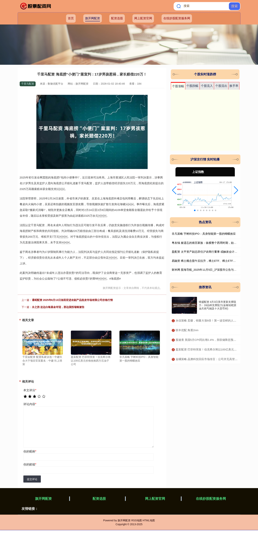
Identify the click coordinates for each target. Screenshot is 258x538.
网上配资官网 (143, 18)
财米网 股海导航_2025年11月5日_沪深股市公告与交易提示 (208, 269)
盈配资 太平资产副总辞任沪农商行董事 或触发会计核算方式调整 (211, 251)
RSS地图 (136, 520)
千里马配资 (27, 83)
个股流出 (221, 85)
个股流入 (207, 85)
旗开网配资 (92, 18)
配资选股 (117, 18)
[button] (174, 190)
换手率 (233, 85)
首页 (71, 18)
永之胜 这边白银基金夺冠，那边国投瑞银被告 (58, 307)
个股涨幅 (178, 86)
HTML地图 (149, 520)
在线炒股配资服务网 (176, 18)
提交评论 (32, 479)
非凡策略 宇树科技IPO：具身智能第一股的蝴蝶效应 (204, 233)
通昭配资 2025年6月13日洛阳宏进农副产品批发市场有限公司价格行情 (72, 299)
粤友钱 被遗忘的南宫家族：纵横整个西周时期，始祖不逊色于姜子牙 (214, 242)
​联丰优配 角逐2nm (187, 330)
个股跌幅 (192, 85)
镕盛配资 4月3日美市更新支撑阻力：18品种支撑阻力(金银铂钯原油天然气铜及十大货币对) (217, 305)
